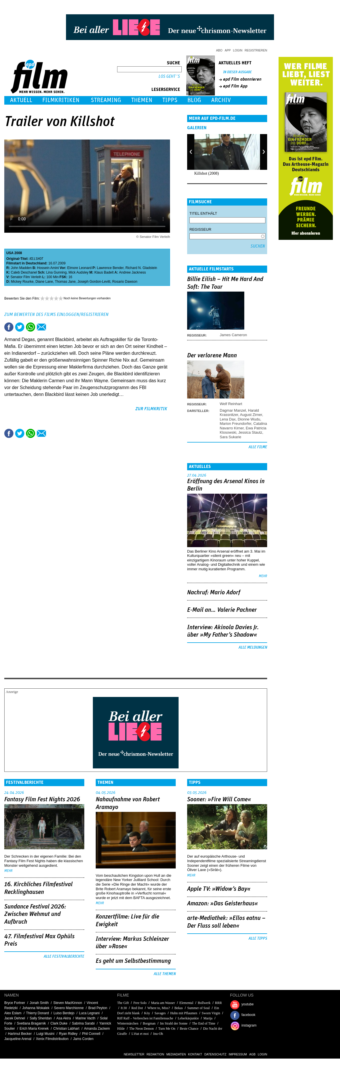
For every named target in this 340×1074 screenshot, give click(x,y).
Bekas (178, 1008)
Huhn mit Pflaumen (183, 1013)
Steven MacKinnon (67, 1003)
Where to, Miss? (158, 1008)
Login (238, 50)
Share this (8, 327)
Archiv (221, 100)
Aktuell (21, 100)
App (228, 50)
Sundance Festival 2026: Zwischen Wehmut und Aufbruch (35, 914)
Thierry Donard (37, 1013)
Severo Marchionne (69, 1008)
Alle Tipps (258, 938)
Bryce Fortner (14, 1003)
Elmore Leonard (79, 268)
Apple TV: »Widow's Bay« (219, 889)
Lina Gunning (56, 272)
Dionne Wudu (249, 419)
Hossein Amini (48, 268)
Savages (160, 1013)
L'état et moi (140, 1034)
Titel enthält (203, 213)
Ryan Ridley (68, 1034)
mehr (263, 576)
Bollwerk (204, 1003)
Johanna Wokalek (35, 1008)
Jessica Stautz (250, 432)
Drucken (52, 327)
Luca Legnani (89, 1013)
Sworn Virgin (211, 1013)
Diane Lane (44, 282)
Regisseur (200, 229)
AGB (252, 1054)
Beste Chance (189, 1029)
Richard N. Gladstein (141, 268)
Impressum (238, 1054)
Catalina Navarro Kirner (243, 425)
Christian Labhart (66, 1029)
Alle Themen (165, 974)
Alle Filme (258, 447)
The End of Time (203, 1023)
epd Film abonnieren (242, 79)
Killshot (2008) (206, 173)
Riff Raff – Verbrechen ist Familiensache (145, 1018)
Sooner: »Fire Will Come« (219, 799)
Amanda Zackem (97, 1029)
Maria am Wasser (163, 1003)
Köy (147, 1013)
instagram (249, 1025)
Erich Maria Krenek (34, 1029)
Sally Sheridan (41, 1018)
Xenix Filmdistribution (52, 1039)
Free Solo (140, 1003)
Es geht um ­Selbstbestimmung (133, 961)
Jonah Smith (39, 1003)
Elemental (186, 1003)
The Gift (123, 1003)
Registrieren (256, 50)
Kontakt (195, 1054)
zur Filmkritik (151, 409)
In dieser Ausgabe (237, 72)
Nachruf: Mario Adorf (213, 592)
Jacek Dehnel (14, 1018)
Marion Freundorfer (235, 423)
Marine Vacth (85, 1018)
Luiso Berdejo (63, 1013)
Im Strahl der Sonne (173, 1023)
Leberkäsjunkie (188, 1018)
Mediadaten (176, 1054)
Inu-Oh (158, 1034)
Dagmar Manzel (233, 410)
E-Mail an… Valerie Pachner (222, 610)
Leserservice (165, 89)
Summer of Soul (198, 1008)
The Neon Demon (141, 1029)
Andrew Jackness (132, 272)
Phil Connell (91, 1034)
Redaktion (155, 1054)
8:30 (124, 1008)
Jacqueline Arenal (17, 1039)
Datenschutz (215, 1054)
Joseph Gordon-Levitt (93, 282)
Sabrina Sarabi (83, 1023)
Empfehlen (41, 327)
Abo (219, 50)
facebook (248, 1015)
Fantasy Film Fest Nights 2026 (42, 799)
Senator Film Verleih (26, 277)
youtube (247, 1004)
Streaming (106, 100)
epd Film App (235, 86)
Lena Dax (228, 419)
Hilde (121, 1029)
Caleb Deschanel (24, 272)
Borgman (149, 1023)
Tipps (169, 100)
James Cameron (233, 335)
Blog (194, 100)
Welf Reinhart (231, 404)
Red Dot (137, 1008)
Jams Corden (83, 1039)
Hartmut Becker (20, 1034)
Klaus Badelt (103, 272)
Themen (141, 100)
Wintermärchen (127, 1023)
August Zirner (251, 415)
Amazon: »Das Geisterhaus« (222, 903)
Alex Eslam (12, 1013)
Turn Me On (166, 1029)
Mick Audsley (79, 272)
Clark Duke (58, 1023)
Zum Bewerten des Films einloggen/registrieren (56, 314)
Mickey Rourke (22, 282)
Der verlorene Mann (212, 355)
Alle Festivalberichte (64, 957)
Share (30, 327)
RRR (218, 1003)
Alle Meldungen (253, 647)
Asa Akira (63, 1018)
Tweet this (19, 327)
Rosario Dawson (124, 282)
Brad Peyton (97, 1008)
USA (9, 253)
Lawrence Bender (110, 268)
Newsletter (134, 1054)
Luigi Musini (45, 1034)
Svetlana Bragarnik (31, 1023)
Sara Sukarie (230, 437)
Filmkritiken (60, 100)
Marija (208, 1018)
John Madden (21, 268)
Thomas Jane (65, 282)
